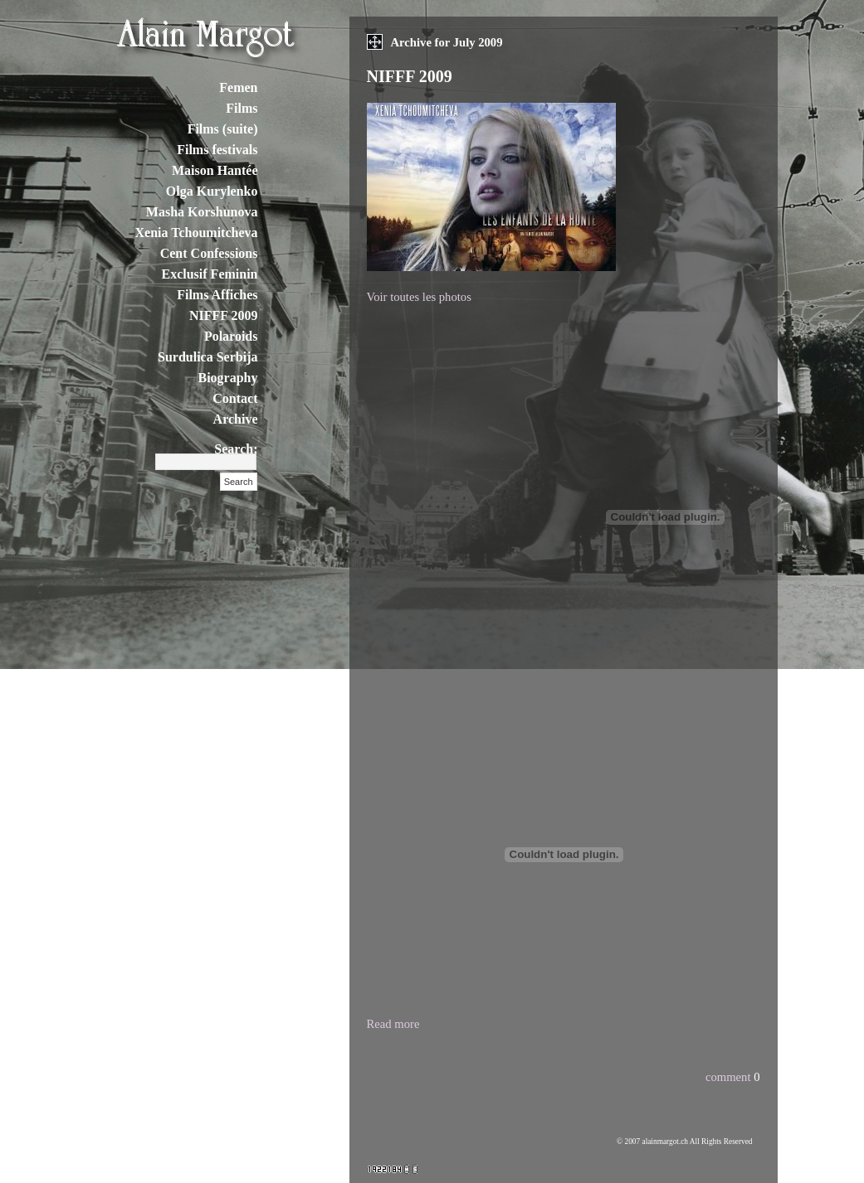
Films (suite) (223, 129)
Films (241, 108)
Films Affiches (217, 295)
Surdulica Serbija (207, 357)
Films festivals (217, 150)
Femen (238, 87)
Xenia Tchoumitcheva (195, 232)
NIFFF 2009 (223, 315)
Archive (235, 419)
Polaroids (231, 336)
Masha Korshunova (202, 212)
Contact (234, 398)
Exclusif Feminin (209, 274)
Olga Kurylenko (212, 191)
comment (728, 1077)
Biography (227, 378)
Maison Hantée (215, 170)
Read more (393, 1023)
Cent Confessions (209, 253)
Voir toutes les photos (419, 296)
